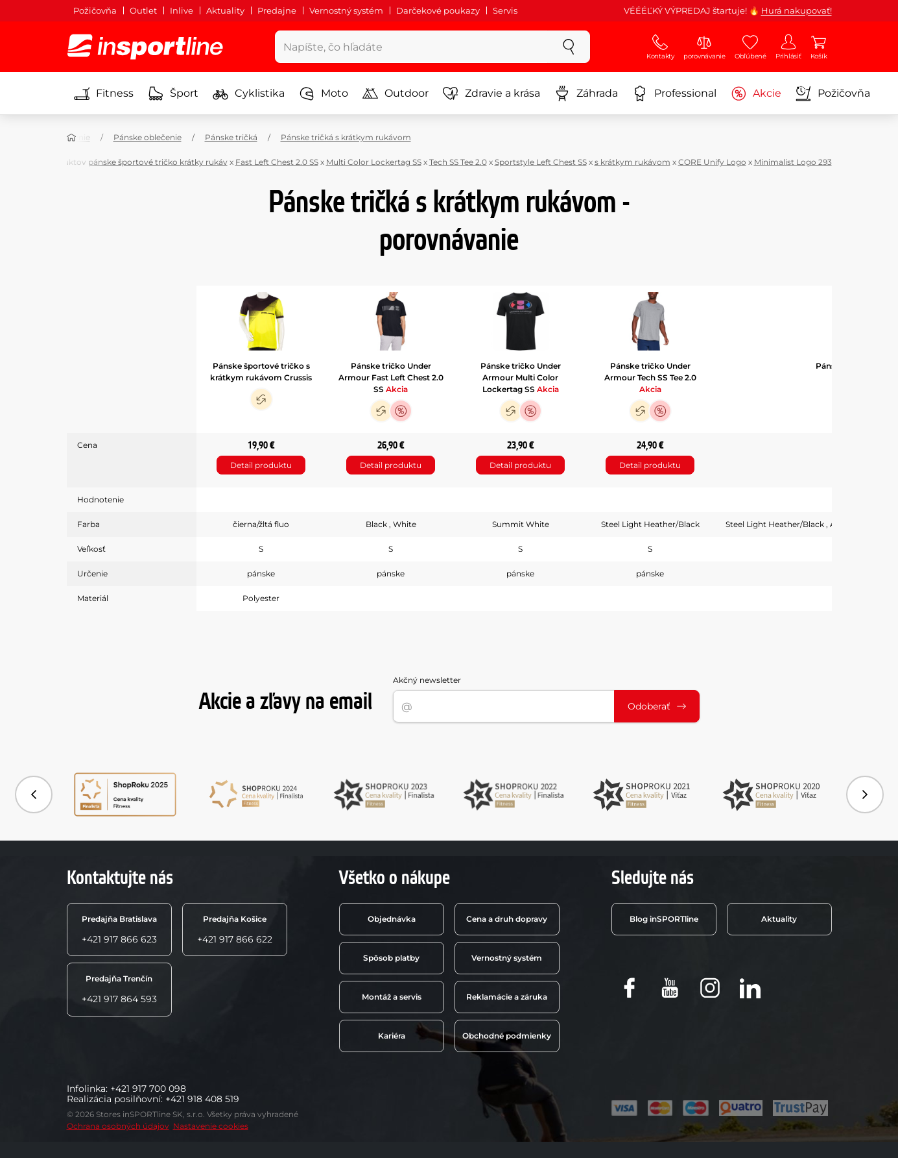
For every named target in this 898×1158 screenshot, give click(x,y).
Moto (323, 93)
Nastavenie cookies (210, 1126)
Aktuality (225, 10)
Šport (173, 93)
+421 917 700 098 (148, 1088)
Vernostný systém (346, 10)
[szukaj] (568, 47)
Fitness (104, 93)
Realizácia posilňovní (114, 1099)
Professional (674, 93)
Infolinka (86, 1088)
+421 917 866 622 (234, 929)
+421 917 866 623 (119, 929)
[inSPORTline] (145, 46)
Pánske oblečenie (147, 137)
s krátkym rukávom (632, 162)
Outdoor (395, 93)
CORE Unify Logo (712, 162)
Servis (505, 10)
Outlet (143, 10)
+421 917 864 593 (119, 989)
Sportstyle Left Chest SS (541, 162)
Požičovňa (95, 10)
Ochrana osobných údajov (118, 1126)
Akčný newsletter (427, 680)
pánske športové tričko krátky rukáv (158, 162)
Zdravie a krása (491, 93)
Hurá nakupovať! (796, 10)
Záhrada (586, 93)
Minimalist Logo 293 (793, 162)
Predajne (276, 10)
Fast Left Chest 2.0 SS (276, 162)
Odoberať (657, 706)
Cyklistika (249, 93)
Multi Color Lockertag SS (373, 162)
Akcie (756, 93)
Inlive (181, 10)
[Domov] (71, 137)
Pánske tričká (231, 137)
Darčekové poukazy (438, 10)
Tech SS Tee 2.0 (458, 162)
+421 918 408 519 (202, 1099)
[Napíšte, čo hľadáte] (411, 47)
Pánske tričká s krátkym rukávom (346, 137)
